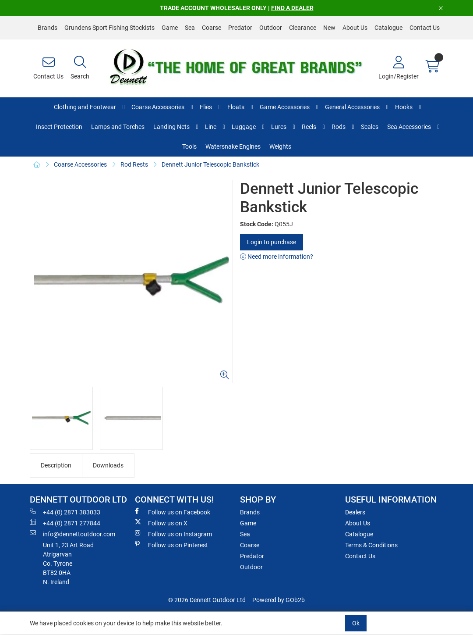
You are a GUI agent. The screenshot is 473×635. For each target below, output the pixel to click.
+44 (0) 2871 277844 (65, 523)
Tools (189, 146)
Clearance (302, 27)
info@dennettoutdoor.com (72, 534)
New (329, 27)
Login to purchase (271, 242)
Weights (280, 146)
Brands (47, 27)
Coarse (211, 27)
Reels (309, 126)
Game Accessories (285, 107)
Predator (240, 27)
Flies (206, 107)
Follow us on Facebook (172, 512)
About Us (354, 27)
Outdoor (270, 27)
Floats (235, 107)
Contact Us (424, 27)
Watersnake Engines (233, 146)
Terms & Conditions (371, 545)
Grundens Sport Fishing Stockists (109, 27)
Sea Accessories (409, 126)
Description (56, 465)
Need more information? (276, 256)
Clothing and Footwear (85, 107)
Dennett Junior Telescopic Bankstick (210, 164)
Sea (190, 27)
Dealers (355, 512)
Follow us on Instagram (173, 534)
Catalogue (388, 27)
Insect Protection (59, 126)
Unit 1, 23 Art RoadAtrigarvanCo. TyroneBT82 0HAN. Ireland (68, 563)
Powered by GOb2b (278, 599)
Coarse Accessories (157, 107)
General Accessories (352, 107)
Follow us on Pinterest (171, 545)
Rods (339, 126)
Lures (278, 126)
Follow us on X (161, 523)
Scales (369, 126)
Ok (356, 623)
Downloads (108, 465)
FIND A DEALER (292, 7)
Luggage (244, 126)
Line (210, 126)
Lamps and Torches (118, 126)
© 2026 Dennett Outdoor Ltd (207, 599)
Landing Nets (171, 126)
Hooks (404, 107)
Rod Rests (134, 164)
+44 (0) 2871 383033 (65, 512)
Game (170, 27)
